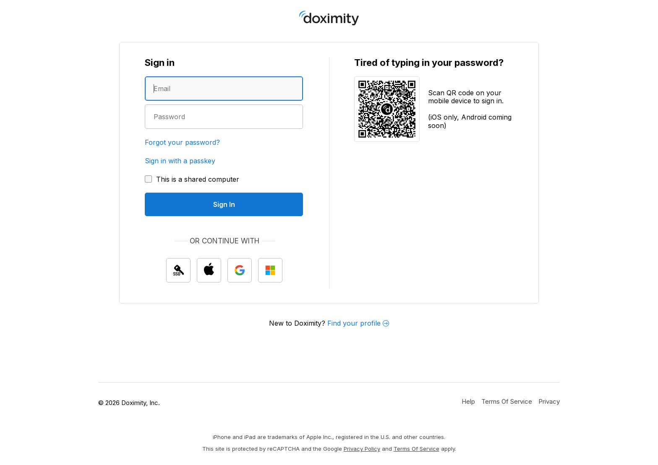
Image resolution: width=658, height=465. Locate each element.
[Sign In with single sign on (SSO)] (178, 270)
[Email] (224, 88)
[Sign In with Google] (239, 270)
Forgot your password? (182, 142)
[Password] (224, 116)
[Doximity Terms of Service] (506, 401)
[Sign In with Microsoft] (270, 270)
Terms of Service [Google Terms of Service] (416, 448)
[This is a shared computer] (192, 179)
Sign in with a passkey (180, 161)
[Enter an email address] (224, 88)
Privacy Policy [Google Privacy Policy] (362, 448)
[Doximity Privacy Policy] (549, 401)
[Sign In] (224, 204)
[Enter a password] (224, 116)
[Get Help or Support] (468, 401)
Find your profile (358, 323)
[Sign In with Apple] (209, 270)
